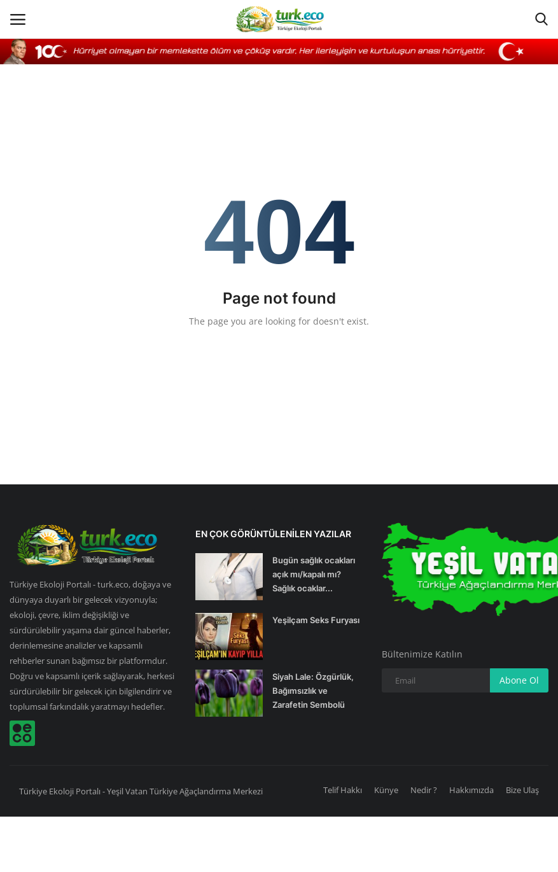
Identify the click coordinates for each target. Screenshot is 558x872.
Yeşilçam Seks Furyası (315, 620)
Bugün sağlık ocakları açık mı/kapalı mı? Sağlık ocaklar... (313, 574)
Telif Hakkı (342, 790)
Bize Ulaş (522, 790)
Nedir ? (423, 790)
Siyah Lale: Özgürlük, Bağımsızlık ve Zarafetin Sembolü (313, 691)
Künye (386, 790)
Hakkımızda (471, 790)
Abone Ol (519, 680)
